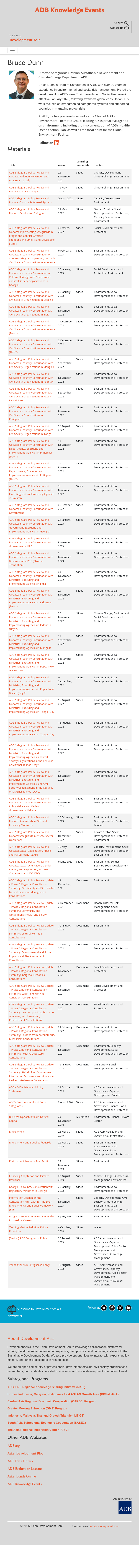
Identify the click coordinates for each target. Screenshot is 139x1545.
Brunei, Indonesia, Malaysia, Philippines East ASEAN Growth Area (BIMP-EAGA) (63, 1394)
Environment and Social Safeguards (30, 1142)
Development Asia (25, 39)
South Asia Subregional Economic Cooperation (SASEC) (46, 1422)
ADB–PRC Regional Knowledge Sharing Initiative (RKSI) (46, 1387)
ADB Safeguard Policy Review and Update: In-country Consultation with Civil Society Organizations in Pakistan (31, 377)
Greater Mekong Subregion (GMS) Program (37, 1408)
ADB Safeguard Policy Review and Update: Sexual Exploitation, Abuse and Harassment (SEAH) (30, 850)
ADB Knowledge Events (24, 1484)
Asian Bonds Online (21, 1476)
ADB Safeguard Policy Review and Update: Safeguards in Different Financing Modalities (29, 821)
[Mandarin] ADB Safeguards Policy (29, 1265)
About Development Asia (31, 1338)
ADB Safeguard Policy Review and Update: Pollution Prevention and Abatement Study (29, 176)
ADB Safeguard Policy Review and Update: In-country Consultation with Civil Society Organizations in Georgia (31, 295)
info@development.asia (104, 1526)
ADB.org (13, 1446)
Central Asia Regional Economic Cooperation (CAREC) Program (51, 1401)
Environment (16, 1131)
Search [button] (121, 23)
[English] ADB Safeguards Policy (28, 1238)
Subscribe (119, 28)
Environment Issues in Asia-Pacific (29, 1161)
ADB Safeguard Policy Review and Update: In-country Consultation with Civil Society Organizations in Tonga (31, 430)
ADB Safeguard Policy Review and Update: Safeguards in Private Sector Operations (31, 836)
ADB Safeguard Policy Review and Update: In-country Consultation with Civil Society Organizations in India (31, 310)
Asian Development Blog (25, 1453)
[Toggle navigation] (12, 50)
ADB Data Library (20, 1461)
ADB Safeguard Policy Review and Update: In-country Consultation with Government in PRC (31, 542)
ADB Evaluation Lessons (24, 1469)
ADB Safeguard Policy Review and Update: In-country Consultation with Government (31, 508)
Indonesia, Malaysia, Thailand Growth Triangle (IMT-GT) (45, 1415)
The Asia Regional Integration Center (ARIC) (38, 1429)
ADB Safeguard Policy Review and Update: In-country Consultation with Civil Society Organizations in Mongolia (32, 363)
